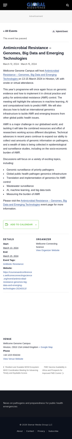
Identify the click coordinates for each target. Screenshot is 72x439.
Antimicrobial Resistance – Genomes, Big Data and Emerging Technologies (31, 74)
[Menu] (5, 5)
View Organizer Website (48, 250)
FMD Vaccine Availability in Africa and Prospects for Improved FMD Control (54, 370)
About (20, 431)
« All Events (10, 31)
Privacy (41, 431)
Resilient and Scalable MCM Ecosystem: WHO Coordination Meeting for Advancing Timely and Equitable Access (21, 370)
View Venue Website (13, 359)
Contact (30, 431)
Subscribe (53, 431)
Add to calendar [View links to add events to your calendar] (21, 224)
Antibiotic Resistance (13, 264)
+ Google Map (46, 347)
